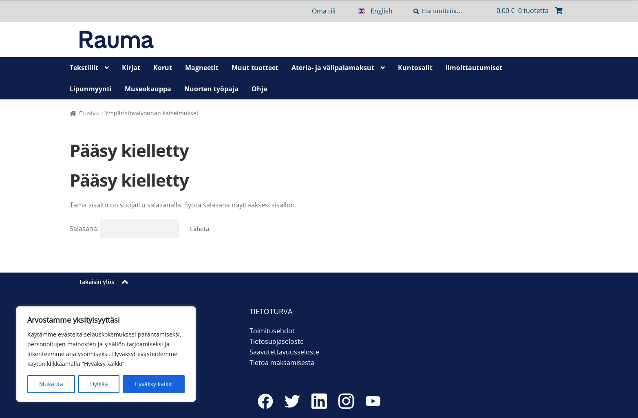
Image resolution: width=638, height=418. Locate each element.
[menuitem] (380, 11)
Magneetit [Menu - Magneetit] (202, 67)
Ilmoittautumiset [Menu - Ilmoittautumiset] (474, 67)
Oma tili (324, 11)
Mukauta (51, 384)
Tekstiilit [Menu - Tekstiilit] (84, 67)
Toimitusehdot (272, 330)
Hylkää (99, 384)
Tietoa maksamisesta (281, 362)
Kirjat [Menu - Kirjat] (131, 67)
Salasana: (124, 228)
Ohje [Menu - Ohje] (259, 88)
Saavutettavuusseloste (284, 352)
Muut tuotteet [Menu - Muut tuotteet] (255, 67)
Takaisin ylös (96, 281)
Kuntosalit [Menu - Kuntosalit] (415, 67)
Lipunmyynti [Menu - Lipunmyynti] (91, 88)
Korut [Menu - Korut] (162, 67)
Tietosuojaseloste (276, 341)
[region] (106, 354)
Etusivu (89, 113)
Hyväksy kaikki (154, 384)
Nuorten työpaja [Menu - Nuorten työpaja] (211, 88)
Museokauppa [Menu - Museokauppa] (148, 88)
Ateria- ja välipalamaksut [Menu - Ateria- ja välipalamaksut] (332, 67)
